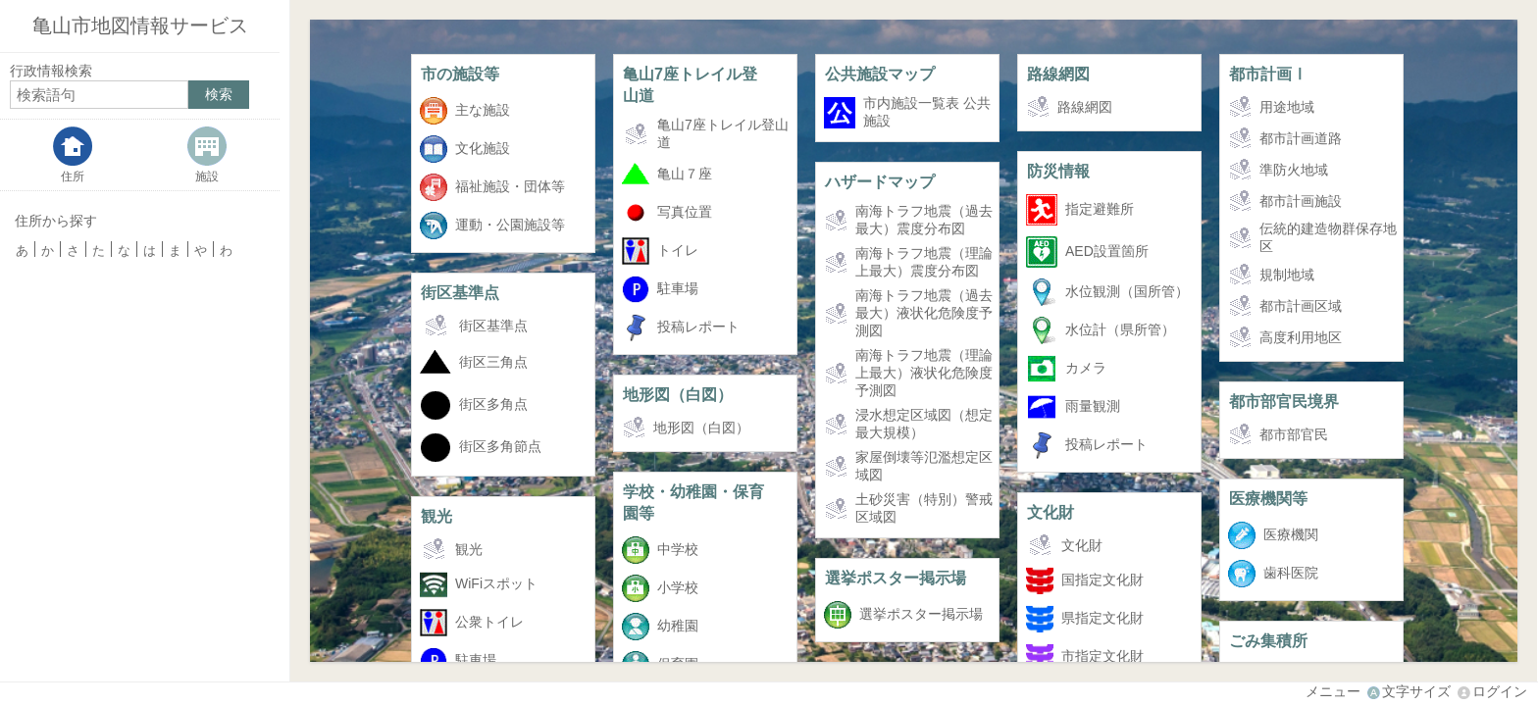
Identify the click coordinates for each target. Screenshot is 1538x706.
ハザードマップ (880, 181)
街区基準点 (460, 292)
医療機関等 (1268, 498)
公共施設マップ (880, 73)
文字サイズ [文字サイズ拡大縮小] (1416, 691)
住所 (72, 176)
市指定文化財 (1102, 656)
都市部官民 (1293, 434)
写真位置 (684, 212)
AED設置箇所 (1107, 251)
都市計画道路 (1300, 138)
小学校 (677, 587)
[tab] (72, 155)
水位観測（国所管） (1127, 291)
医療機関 (1290, 534)
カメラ (1085, 368)
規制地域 (1286, 274)
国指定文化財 (1102, 579)
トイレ (677, 250)
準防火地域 (1293, 169)
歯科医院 (1290, 572)
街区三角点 (493, 362)
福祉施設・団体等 (510, 186)
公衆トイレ (489, 622)
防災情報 (1058, 170)
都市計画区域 (1300, 306)
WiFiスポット (496, 583)
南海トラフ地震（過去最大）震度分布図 (924, 219)
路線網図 (1058, 73)
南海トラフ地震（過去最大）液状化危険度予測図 (924, 312)
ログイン (1499, 691)
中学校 (677, 549)
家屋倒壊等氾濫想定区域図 (924, 465)
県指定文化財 (1102, 618)
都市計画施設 (1300, 201)
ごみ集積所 (1268, 640)
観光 (436, 516)
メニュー (1333, 691)
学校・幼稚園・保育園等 (693, 502)
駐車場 (677, 288)
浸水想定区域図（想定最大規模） (924, 423)
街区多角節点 (500, 446)
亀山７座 (684, 173)
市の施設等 (460, 73)
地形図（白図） (678, 394)
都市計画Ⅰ (1268, 73)
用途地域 (1286, 107)
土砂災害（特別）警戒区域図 (924, 508)
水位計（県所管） (1120, 329)
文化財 (1050, 512)
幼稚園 (677, 625)
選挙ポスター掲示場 (895, 577)
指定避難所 (1099, 209)
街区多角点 (493, 404)
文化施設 (482, 148)
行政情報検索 (51, 70)
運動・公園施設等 (510, 224)
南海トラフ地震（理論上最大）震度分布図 (924, 261)
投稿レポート (698, 326)
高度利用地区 (1300, 337)
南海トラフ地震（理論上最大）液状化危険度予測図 (924, 372)
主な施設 (482, 110)
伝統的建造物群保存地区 (1328, 237)
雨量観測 (1092, 406)
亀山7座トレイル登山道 (690, 84)
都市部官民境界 (1284, 401)
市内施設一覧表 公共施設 (927, 111)
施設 (207, 176)
